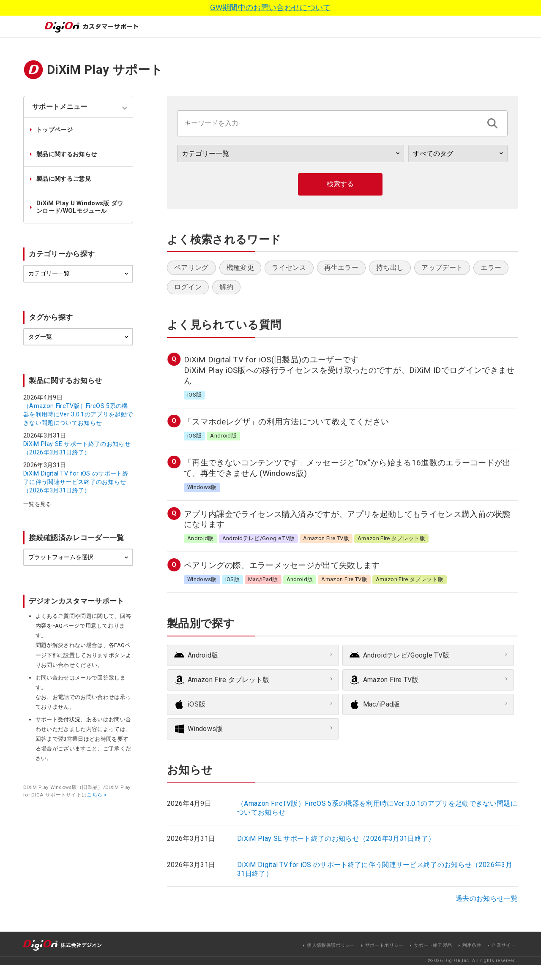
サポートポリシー (384, 945)
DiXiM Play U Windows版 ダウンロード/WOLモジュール (79, 207)
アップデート (442, 268)
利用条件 (471, 945)
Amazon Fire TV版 (391, 680)
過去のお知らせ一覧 (487, 898)
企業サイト (504, 945)
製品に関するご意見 (63, 178)
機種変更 (240, 268)
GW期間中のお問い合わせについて (270, 7)
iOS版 (196, 704)
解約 (226, 287)
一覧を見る (37, 504)
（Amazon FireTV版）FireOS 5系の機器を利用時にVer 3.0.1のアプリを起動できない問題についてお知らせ (78, 414)
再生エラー (341, 268)
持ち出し (390, 268)
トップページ (54, 129)
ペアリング (191, 268)
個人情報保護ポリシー (331, 945)
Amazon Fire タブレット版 (229, 680)
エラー (491, 268)
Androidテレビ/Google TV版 (406, 655)
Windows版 (205, 729)
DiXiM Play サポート (105, 70)
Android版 (203, 655)
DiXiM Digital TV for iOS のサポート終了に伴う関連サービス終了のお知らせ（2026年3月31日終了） (75, 482)
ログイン (188, 287)
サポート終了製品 (433, 945)
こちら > (97, 795)
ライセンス (289, 268)
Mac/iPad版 (381, 704)
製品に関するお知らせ (66, 154)
